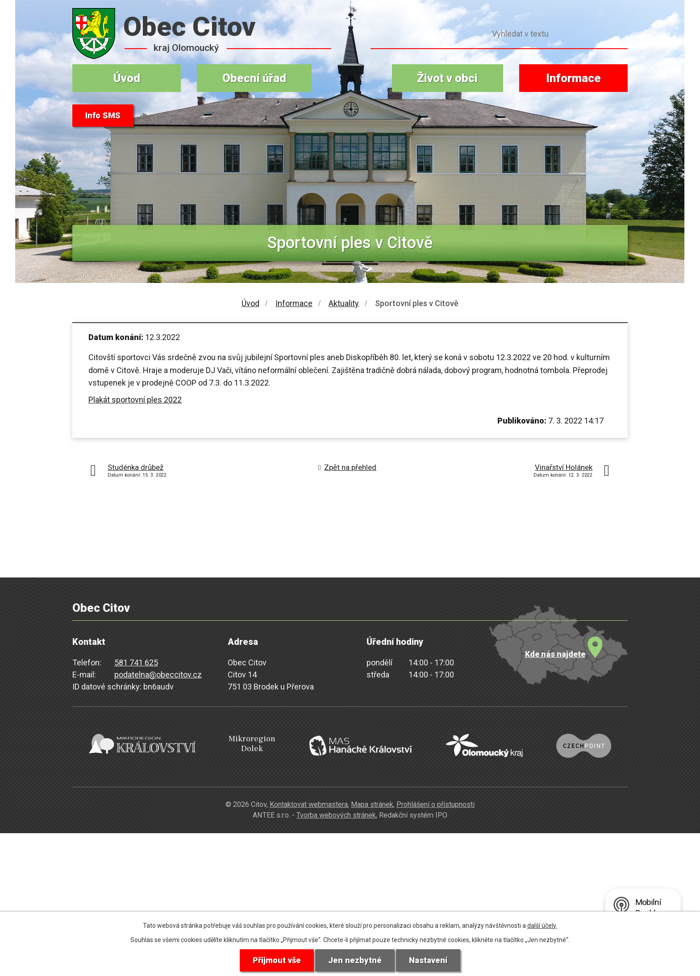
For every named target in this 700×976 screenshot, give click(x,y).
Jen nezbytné (355, 960)
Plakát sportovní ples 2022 (135, 399)
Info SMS (105, 116)
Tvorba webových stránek (336, 802)
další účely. (542, 924)
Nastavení (432, 960)
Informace (573, 78)
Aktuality (344, 303)
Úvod (126, 78)
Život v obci (447, 78)
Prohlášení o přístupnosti (435, 792)
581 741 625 (136, 662)
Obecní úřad (254, 78)
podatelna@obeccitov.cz (158, 674)
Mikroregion (245, 739)
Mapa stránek (372, 792)
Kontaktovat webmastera (309, 792)
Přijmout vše (273, 960)
